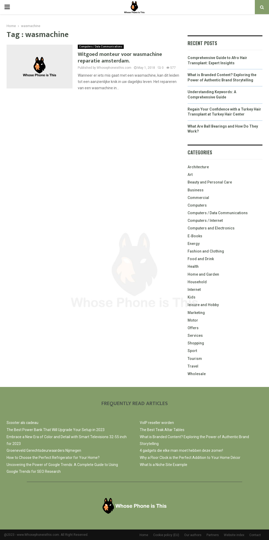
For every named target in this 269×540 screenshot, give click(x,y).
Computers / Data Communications (100, 46)
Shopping (196, 343)
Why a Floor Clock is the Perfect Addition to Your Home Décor (190, 457)
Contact (255, 535)
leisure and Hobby (203, 305)
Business (196, 190)
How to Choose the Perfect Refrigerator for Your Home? (53, 457)
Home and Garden (203, 274)
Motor (193, 320)
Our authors (192, 535)
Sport (192, 351)
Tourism (195, 358)
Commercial (198, 198)
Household (197, 282)
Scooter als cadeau (22, 423)
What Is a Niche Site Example (163, 465)
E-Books (195, 236)
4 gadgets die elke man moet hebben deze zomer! (181, 450)
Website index (234, 535)
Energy (194, 244)
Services (195, 335)
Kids (191, 297)
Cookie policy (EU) (166, 535)
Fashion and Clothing (206, 251)
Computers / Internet (205, 220)
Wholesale (197, 374)
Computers (197, 205)
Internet (194, 289)
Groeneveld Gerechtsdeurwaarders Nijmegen (44, 450)
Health (193, 266)
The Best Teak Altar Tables (162, 430)
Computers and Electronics (211, 228)
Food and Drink (201, 259)
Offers (193, 328)
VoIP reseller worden (157, 423)
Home (143, 535)
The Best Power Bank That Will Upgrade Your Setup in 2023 (56, 430)
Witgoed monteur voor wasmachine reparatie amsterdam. (120, 57)
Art (190, 174)
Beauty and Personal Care (210, 182)
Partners (212, 535)
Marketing (196, 313)
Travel (193, 366)
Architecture (198, 167)
